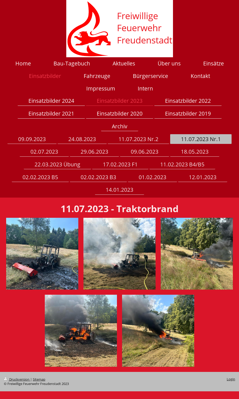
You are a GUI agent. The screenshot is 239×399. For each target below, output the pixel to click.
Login (231, 379)
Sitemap (39, 379)
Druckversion (17, 379)
